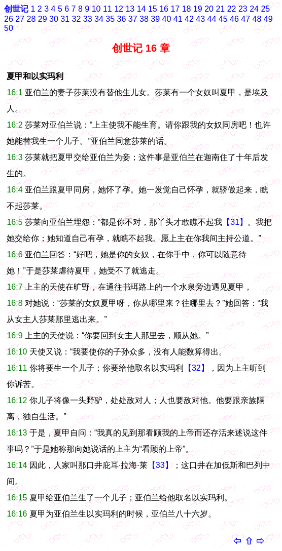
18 (186, 9)
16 (163, 9)
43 (200, 19)
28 (31, 19)
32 (76, 19)
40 (166, 19)
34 (98, 19)
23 (243, 9)
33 (87, 19)
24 (254, 9)
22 (231, 9)
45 (223, 19)
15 (152, 9)
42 (189, 19)
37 (132, 19)
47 (245, 19)
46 (234, 19)
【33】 (160, 465)
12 (118, 9)
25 (265, 9)
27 (19, 19)
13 (129, 9)
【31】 (235, 222)
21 (220, 9)
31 (64, 19)
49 (268, 19)
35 (110, 19)
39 (155, 19)
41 (178, 19)
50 (8, 28)
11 (107, 9)
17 (175, 9)
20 (209, 9)
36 (121, 19)
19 (197, 9)
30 (53, 19)
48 (257, 19)
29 (42, 19)
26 (8, 19)
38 (144, 19)
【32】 (196, 368)
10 (96, 9)
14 (141, 9)
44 (212, 19)
